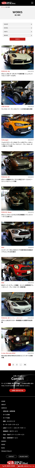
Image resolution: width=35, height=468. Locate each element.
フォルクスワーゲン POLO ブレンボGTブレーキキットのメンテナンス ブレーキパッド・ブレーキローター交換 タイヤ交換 (17, 144)
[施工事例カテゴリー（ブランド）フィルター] (17, 35)
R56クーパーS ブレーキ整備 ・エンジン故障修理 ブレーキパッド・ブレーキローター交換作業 (17, 286)
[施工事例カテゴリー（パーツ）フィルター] (17, 31)
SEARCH (17, 39)
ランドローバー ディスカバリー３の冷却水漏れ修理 (16, 109)
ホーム (3, 7)
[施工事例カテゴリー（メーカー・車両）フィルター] (17, 24)
